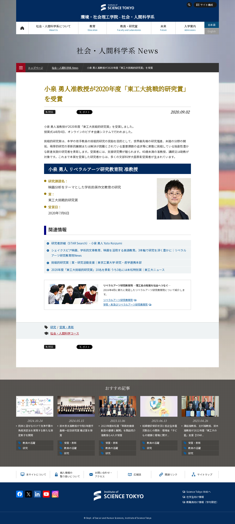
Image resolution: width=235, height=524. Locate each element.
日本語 (211, 25)
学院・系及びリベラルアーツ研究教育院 (125, 304)
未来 (163, 28)
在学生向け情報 (195, 497)
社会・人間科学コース (64, 333)
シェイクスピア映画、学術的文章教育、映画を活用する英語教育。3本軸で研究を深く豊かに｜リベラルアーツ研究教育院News (118, 252)
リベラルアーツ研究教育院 (118, 300)
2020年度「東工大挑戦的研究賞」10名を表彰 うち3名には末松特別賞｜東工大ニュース (108, 270)
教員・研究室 (129, 28)
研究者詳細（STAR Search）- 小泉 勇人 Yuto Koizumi (86, 243)
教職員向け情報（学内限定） (202, 502)
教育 (92, 28)
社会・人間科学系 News (65, 67)
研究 (53, 327)
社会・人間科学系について (53, 28)
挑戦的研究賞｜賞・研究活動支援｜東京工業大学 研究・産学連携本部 (96, 262)
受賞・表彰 (66, 327)
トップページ (22, 28)
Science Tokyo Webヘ (198, 491)
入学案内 (190, 28)
